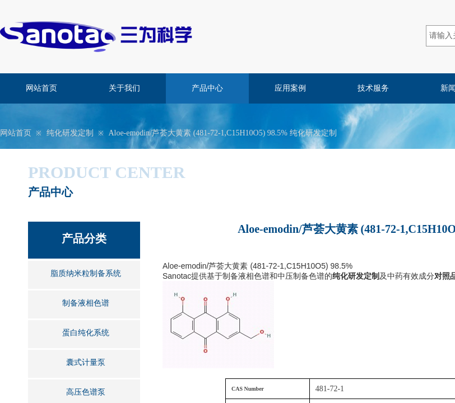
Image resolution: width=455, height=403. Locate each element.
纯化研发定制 (70, 133)
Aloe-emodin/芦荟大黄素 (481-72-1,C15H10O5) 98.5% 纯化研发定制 (222, 133)
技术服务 (373, 88)
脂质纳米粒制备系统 (85, 273)
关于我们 (124, 88)
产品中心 (207, 88)
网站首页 (41, 88)
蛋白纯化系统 (85, 333)
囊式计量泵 (85, 362)
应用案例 (290, 88)
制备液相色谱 (85, 303)
